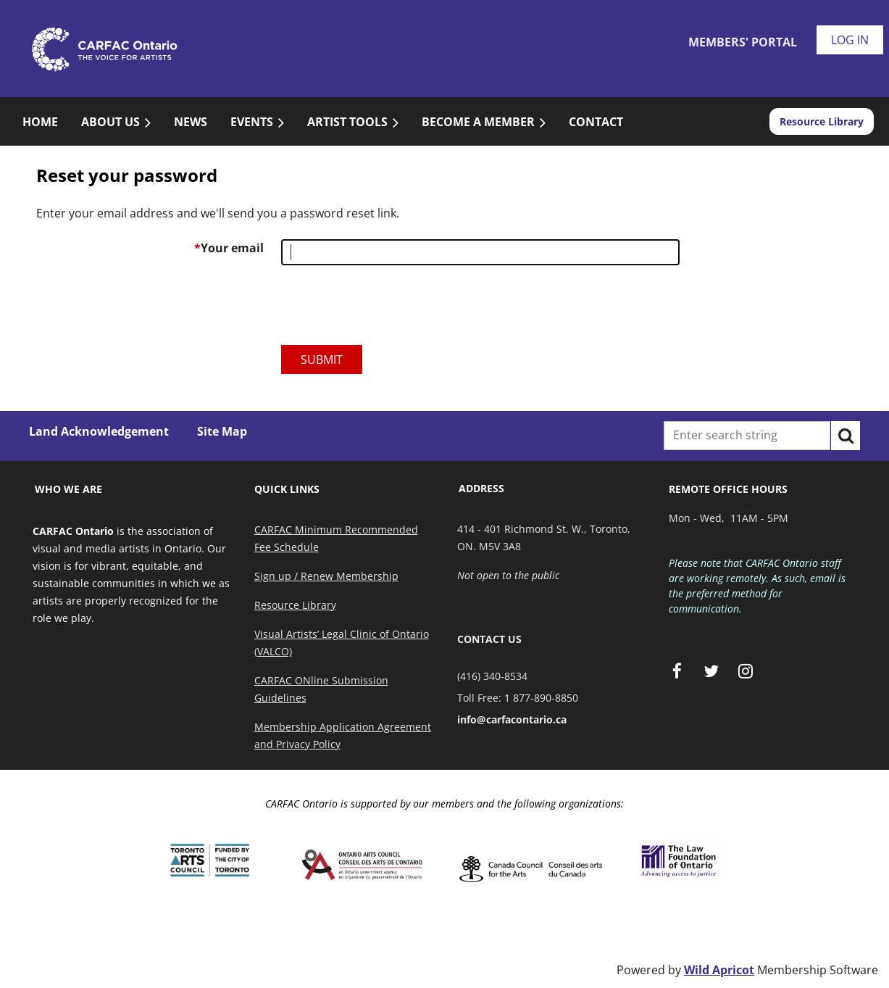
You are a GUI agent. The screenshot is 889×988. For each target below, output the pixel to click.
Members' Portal (742, 42)
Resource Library (822, 121)
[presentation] (391, 311)
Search (845, 435)
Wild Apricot (719, 970)
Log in (850, 40)
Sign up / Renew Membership (326, 576)
